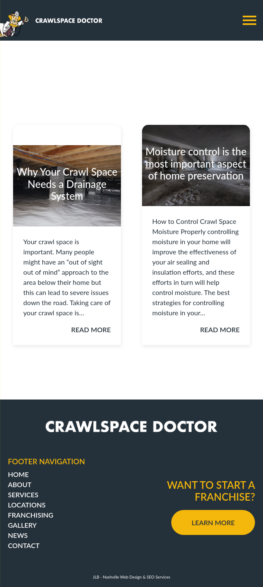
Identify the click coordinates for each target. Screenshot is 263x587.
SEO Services (158, 577)
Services (23, 495)
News (18, 535)
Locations (27, 505)
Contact (24, 545)
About (20, 484)
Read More (91, 329)
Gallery (22, 525)
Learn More (213, 522)
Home (18, 474)
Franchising (30, 515)
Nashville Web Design (122, 577)
